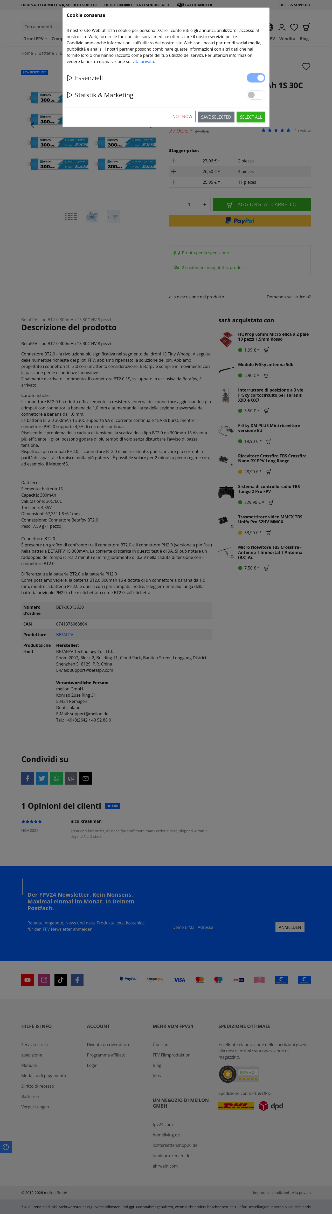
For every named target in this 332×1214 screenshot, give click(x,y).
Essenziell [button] (85, 77)
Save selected (216, 117)
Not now (182, 116)
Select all (251, 117)
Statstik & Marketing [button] (100, 95)
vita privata (143, 61)
